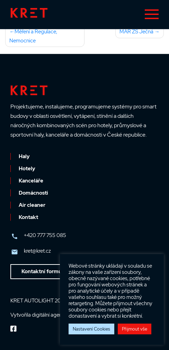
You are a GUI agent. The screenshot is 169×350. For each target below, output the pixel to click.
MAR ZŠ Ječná (136, 31)
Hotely (27, 168)
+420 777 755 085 (45, 235)
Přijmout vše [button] (134, 329)
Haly (24, 156)
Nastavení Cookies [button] (91, 329)
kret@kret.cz (37, 250)
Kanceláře (31, 180)
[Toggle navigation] (152, 14)
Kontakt (28, 217)
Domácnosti (33, 192)
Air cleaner (32, 205)
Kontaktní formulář (44, 271)
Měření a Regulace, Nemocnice (33, 36)
